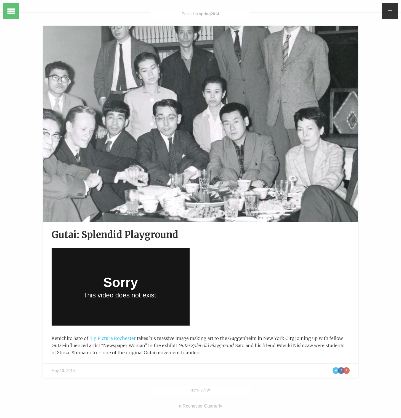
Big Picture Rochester (112, 338)
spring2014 (209, 14)
